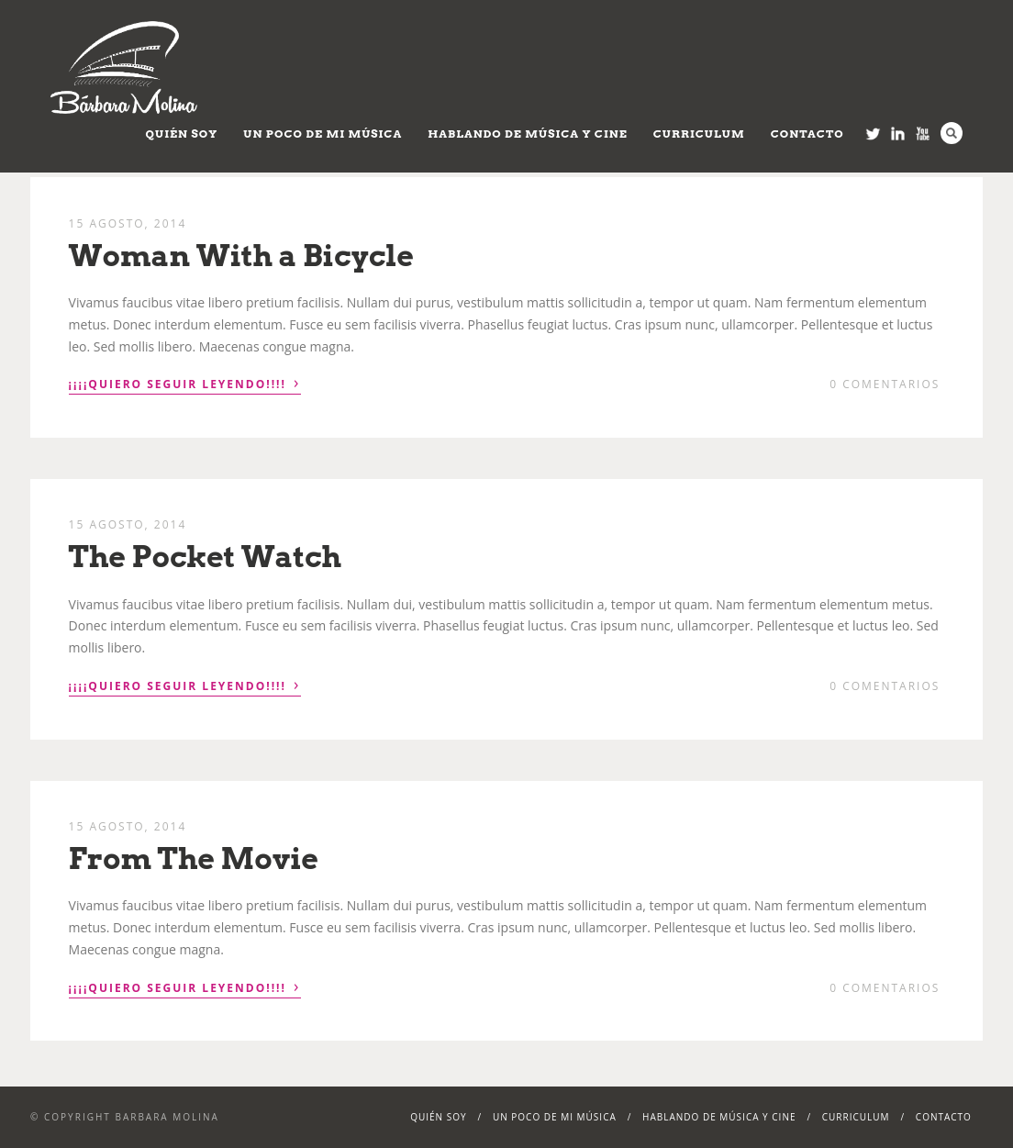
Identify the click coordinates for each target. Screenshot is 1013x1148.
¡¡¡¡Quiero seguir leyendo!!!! (185, 383)
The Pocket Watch (205, 556)
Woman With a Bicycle (241, 255)
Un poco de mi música (322, 133)
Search (952, 133)
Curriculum (699, 133)
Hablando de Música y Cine (528, 133)
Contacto (807, 133)
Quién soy (182, 133)
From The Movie (194, 858)
